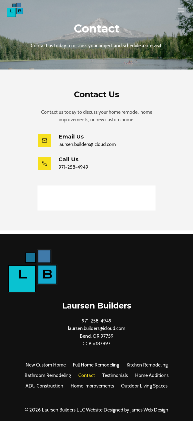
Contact (86, 375)
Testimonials (115, 375)
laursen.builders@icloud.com (96, 328)
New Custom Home (46, 365)
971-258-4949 (97, 321)
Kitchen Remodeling (147, 365)
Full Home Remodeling (96, 365)
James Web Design (149, 410)
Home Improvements (92, 386)
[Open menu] (181, 10)
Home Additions (151, 375)
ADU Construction (44, 386)
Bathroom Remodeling (47, 375)
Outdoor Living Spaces (144, 386)
